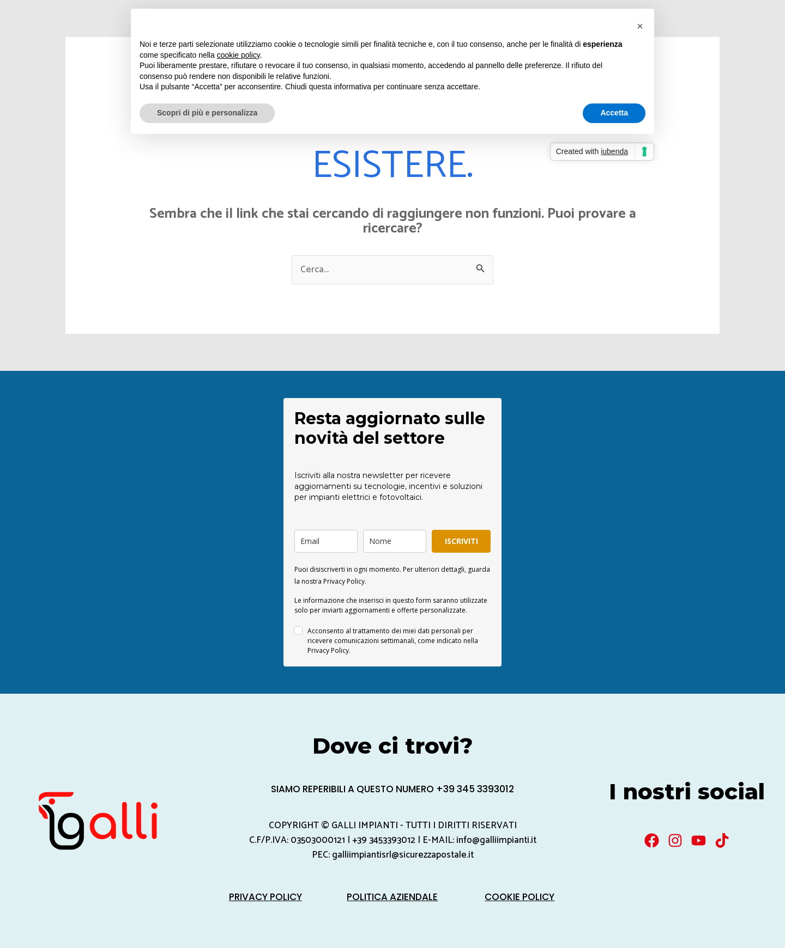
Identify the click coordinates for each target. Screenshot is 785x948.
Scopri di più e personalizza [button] (207, 112)
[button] (640, 26)
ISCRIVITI (461, 541)
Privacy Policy (265, 896)
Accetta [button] (614, 112)
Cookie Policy (519, 896)
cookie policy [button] (238, 55)
